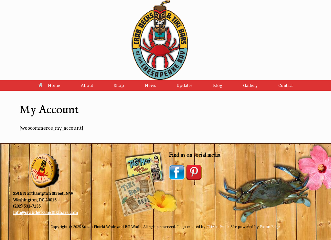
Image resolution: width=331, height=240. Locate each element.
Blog (217, 85)
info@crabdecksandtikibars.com (45, 212)
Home (49, 85)
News (150, 85)
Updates (184, 85)
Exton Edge (270, 226)
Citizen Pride (218, 226)
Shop (119, 85)
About (87, 85)
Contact (285, 85)
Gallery (250, 85)
